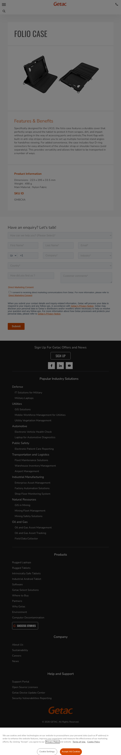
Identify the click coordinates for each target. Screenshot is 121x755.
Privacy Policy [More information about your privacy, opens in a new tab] (52, 752)
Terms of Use (79, 752)
